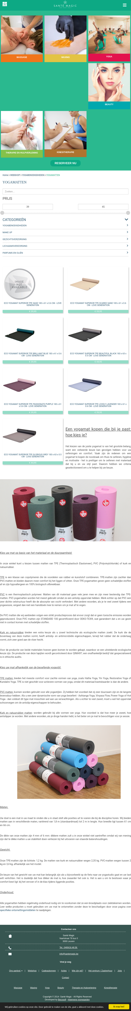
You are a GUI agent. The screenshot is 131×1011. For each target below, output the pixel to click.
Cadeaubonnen (49, 971)
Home (5, 175)
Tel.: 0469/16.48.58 (68, 947)
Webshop (32, 971)
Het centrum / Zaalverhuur (100, 971)
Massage (18, 988)
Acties (64, 971)
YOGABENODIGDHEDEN (33, 175)
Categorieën (14, 220)
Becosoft (62, 999)
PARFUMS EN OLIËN (13, 253)
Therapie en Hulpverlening (84, 988)
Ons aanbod (16, 971)
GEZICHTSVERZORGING (15, 239)
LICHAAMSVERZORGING (15, 246)
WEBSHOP (15, 175)
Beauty (61, 988)
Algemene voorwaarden (79, 999)
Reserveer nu (65, 163)
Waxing (33, 988)
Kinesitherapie (110, 988)
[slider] (2, 212)
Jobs (120, 971)
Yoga (47, 988)
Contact (65, 977)
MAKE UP (7, 232)
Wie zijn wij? (77, 971)
